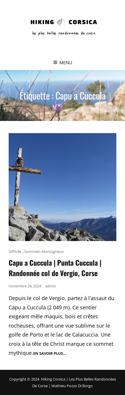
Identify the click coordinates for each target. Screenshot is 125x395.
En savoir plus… (49, 353)
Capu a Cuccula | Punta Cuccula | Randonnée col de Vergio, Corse (55, 267)
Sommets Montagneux (44, 251)
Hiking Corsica (53, 379)
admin (50, 286)
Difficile (15, 251)
